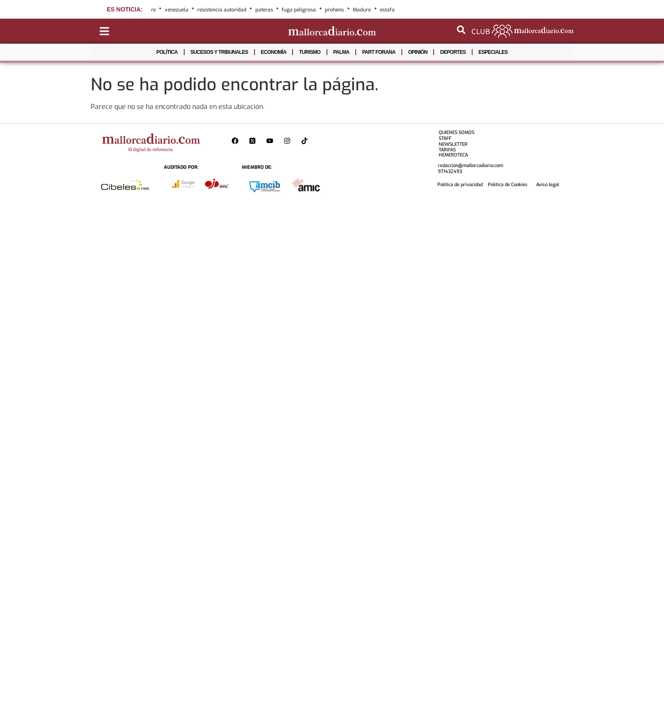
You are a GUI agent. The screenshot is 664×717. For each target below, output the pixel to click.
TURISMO (309, 52)
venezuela (176, 9)
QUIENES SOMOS (456, 132)
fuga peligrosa (299, 9)
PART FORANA (379, 52)
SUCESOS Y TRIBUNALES (219, 52)
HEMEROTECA (453, 155)
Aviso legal (547, 184)
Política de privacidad (460, 184)
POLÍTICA (166, 52)
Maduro (362, 9)
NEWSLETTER (453, 144)
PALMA (341, 52)
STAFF (445, 138)
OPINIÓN (418, 52)
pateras (264, 9)
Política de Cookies (508, 184)
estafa (387, 9)
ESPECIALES (493, 52)
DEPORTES (452, 52)
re (153, 9)
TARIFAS (447, 150)
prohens (334, 9)
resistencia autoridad (221, 9)
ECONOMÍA (273, 52)
